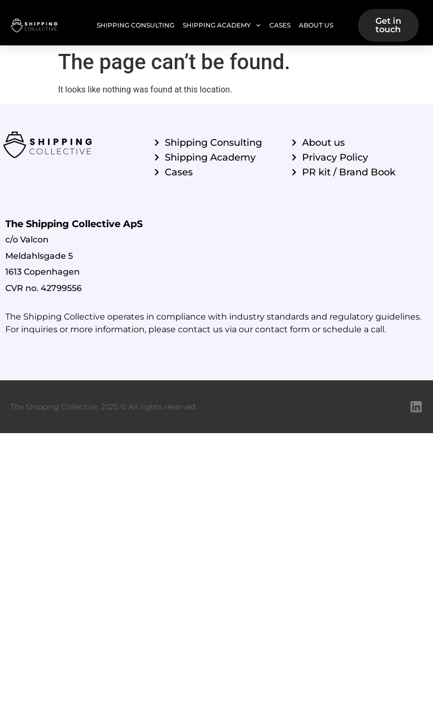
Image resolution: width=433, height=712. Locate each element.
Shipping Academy (221, 25)
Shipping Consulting (135, 25)
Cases (279, 25)
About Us (316, 25)
